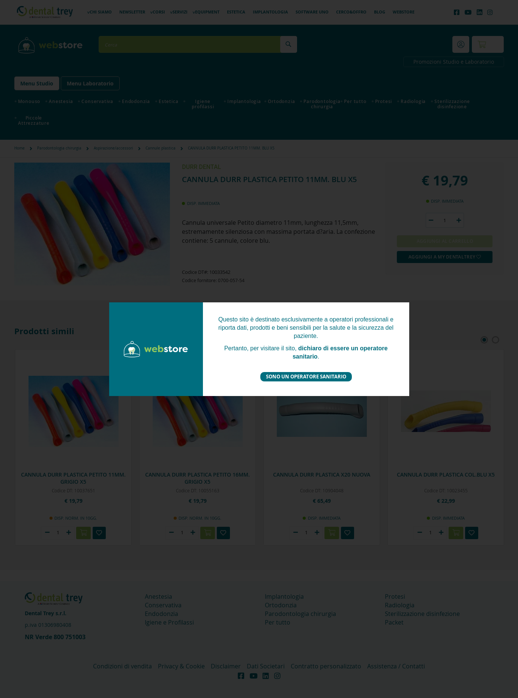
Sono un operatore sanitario (306, 376)
